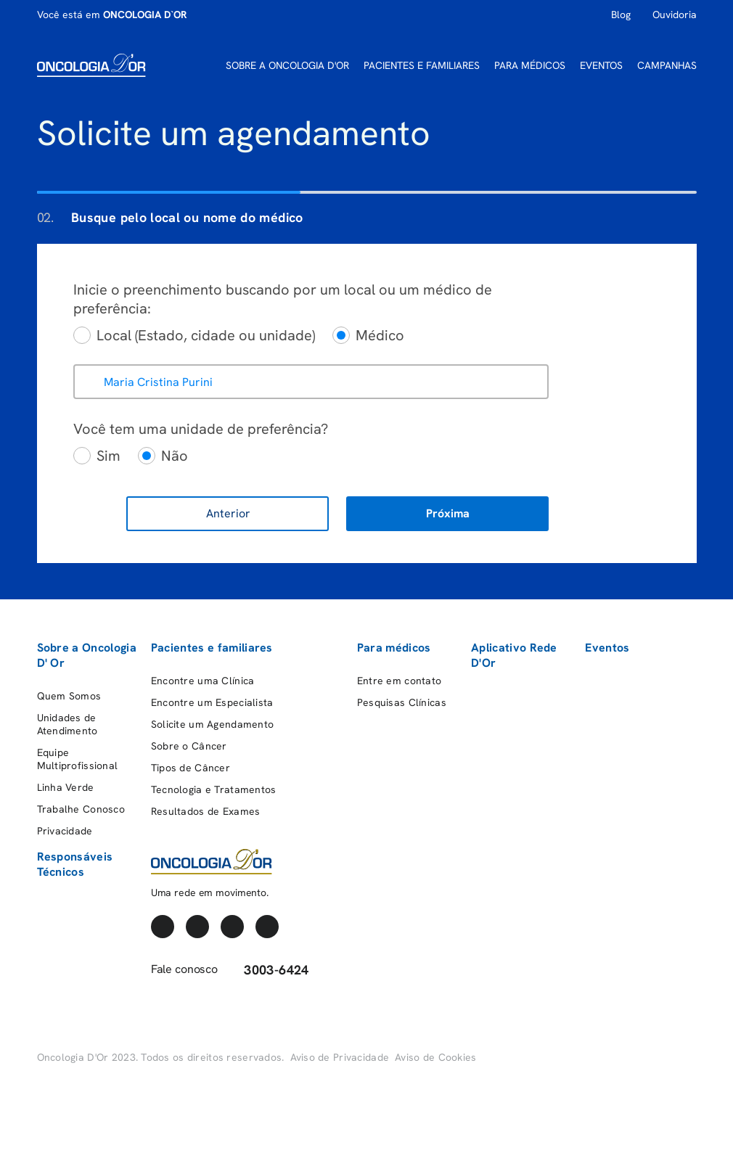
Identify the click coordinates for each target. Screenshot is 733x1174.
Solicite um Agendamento (212, 724)
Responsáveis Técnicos (75, 864)
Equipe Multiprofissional (77, 759)
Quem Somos (69, 695)
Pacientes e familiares (212, 647)
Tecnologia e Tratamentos (214, 789)
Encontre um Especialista (212, 702)
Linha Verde (65, 787)
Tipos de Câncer (190, 767)
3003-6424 (267, 969)
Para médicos (394, 647)
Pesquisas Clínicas (401, 702)
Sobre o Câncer (189, 745)
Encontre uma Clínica (203, 680)
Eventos (607, 647)
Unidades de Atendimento (67, 724)
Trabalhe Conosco (81, 809)
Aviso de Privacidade (340, 1057)
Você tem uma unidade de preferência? (200, 428)
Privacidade (65, 830)
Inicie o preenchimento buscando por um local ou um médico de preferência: (282, 299)
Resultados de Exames (206, 811)
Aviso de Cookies (435, 1057)
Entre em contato (399, 680)
